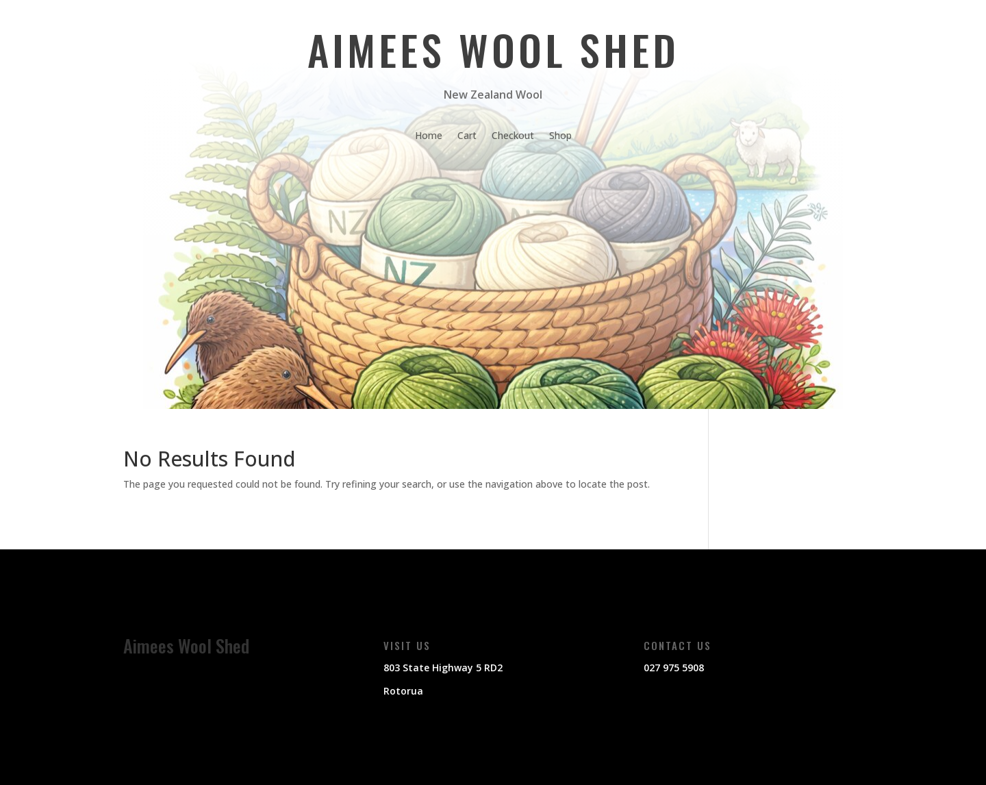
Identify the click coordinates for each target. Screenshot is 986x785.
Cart (467, 136)
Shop (560, 136)
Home (428, 136)
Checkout (513, 136)
